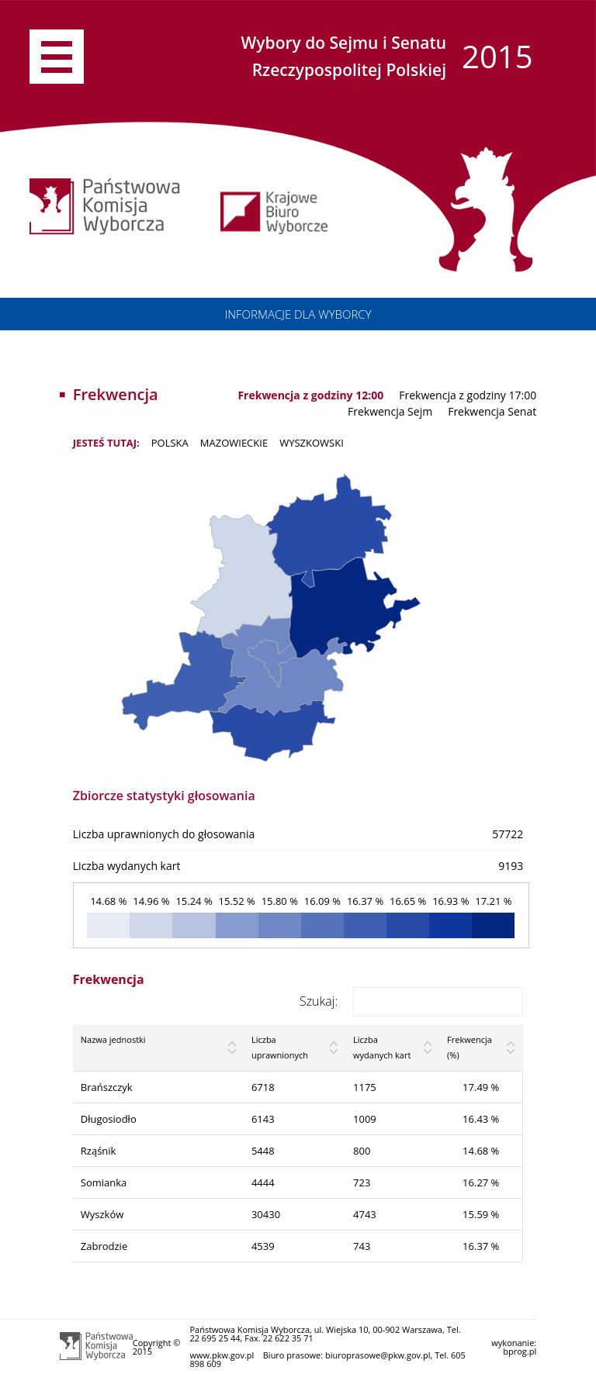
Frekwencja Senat (492, 411)
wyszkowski (311, 443)
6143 (263, 1119)
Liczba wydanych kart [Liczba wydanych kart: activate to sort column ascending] (382, 1047)
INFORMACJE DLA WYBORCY (297, 314)
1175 (364, 1087)
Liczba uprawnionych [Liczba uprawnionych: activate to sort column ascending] (279, 1047)
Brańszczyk (107, 1087)
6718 (263, 1087)
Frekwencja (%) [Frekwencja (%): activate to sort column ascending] (469, 1047)
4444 (263, 1182)
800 (361, 1151)
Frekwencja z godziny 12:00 (310, 395)
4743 (364, 1214)
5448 (263, 1151)
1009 (364, 1119)
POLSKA (170, 443)
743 (361, 1246)
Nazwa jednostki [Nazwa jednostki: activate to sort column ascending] (113, 1039)
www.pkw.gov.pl (221, 1355)
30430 (265, 1214)
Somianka (104, 1182)
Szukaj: (411, 1001)
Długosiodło (109, 1119)
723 (361, 1182)
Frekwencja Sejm (390, 411)
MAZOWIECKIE (234, 443)
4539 (263, 1246)
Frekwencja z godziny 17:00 (467, 395)
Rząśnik (98, 1151)
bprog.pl (519, 1351)
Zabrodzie (104, 1246)
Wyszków (102, 1214)
